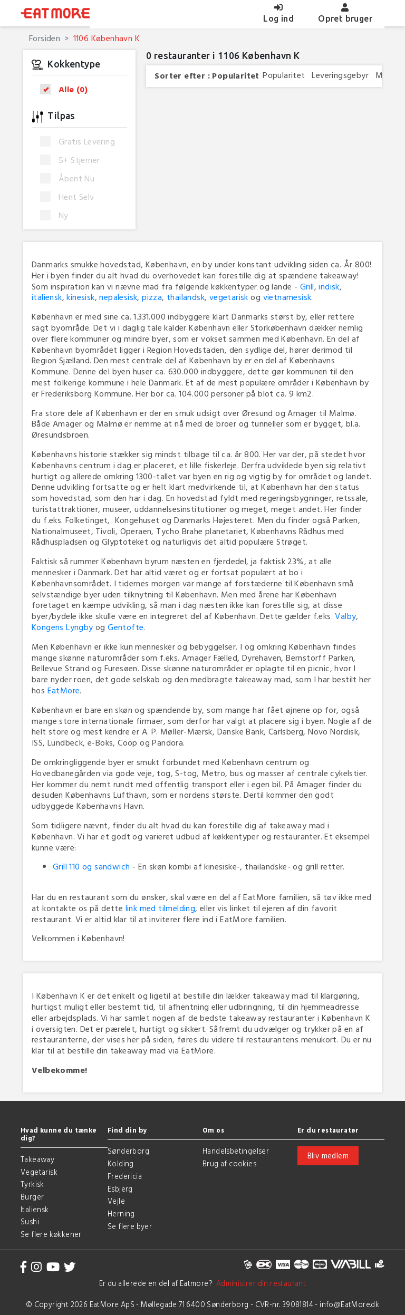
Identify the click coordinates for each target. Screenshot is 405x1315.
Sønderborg (128, 1150)
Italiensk (35, 1209)
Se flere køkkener (51, 1234)
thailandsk (186, 297)
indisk (329, 286)
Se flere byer (130, 1226)
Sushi (30, 1221)
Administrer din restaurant (259, 1283)
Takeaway (37, 1159)
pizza (152, 297)
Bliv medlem (328, 1155)
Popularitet (235, 76)
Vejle (116, 1200)
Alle (67, 89)
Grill (307, 286)
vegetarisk (228, 297)
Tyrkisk (32, 1184)
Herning (121, 1213)
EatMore (63, 690)
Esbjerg (120, 1188)
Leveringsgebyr (340, 75)
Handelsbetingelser (235, 1150)
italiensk (47, 297)
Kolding (121, 1163)
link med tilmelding (161, 908)
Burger (32, 1196)
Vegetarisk (39, 1171)
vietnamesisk (287, 297)
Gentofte (125, 627)
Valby (345, 616)
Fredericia (125, 1176)
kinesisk (80, 297)
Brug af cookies (229, 1163)
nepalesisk (118, 297)
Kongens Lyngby (62, 627)
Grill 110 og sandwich (91, 866)
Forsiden (44, 38)
